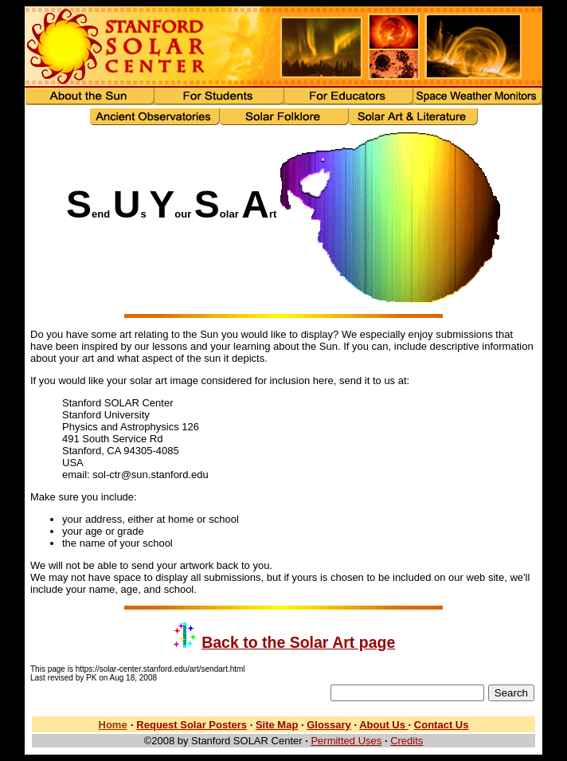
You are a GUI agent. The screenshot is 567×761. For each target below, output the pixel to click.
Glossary (329, 725)
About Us (383, 725)
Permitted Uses (346, 741)
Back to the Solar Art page (298, 642)
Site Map (277, 725)
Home (113, 725)
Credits (406, 741)
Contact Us (441, 725)
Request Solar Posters (191, 725)
